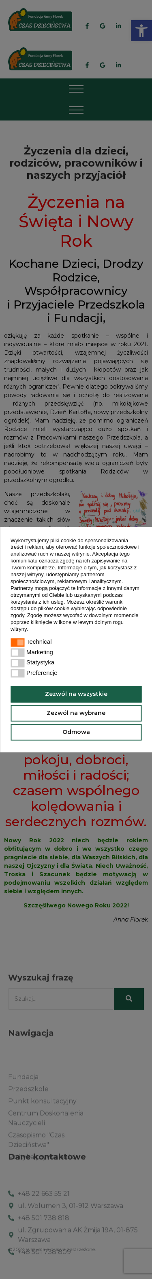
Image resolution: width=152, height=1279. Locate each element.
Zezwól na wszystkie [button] (76, 694)
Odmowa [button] (76, 732)
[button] (31, 630)
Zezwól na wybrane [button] (76, 713)
